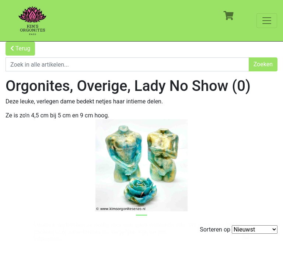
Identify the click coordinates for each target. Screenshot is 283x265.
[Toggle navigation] (266, 20)
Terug (20, 48)
